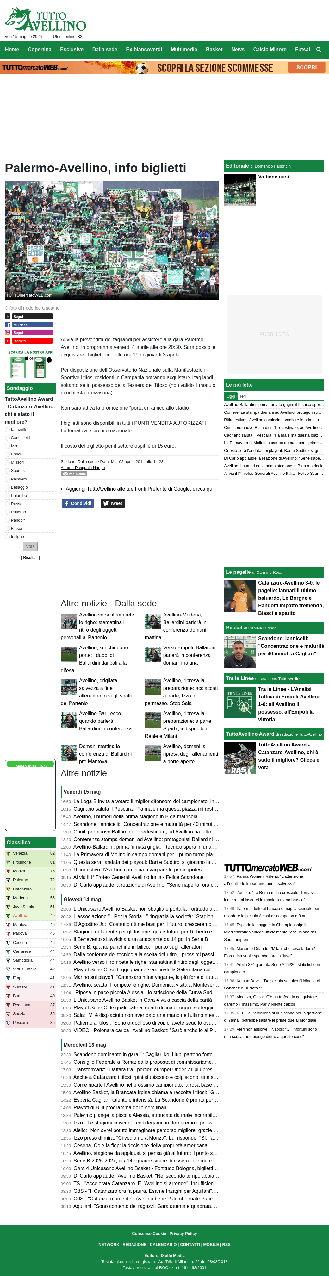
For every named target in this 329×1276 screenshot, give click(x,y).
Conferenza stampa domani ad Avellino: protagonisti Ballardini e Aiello (152, 839)
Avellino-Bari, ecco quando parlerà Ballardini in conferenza (105, 721)
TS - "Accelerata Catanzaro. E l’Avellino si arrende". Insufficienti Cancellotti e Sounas (168, 1183)
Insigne (17, 536)
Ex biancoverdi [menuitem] (144, 49)
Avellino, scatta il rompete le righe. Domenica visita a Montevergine (148, 985)
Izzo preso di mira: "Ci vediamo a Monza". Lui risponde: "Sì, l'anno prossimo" (160, 1138)
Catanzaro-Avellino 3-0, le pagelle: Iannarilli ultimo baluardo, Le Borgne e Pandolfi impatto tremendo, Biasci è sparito (291, 598)
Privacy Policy (183, 1233)
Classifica (18, 842)
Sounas (18, 470)
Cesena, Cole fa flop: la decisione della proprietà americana (141, 1145)
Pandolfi (18, 520)
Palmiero (19, 479)
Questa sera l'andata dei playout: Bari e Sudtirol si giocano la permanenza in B (162, 862)
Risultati (30, 557)
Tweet (112, 503)
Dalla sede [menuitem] (104, 49)
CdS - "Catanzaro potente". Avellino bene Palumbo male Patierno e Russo (157, 1198)
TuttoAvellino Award (250, 734)
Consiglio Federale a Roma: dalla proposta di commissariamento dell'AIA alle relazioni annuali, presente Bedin (197, 1062)
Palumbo (19, 495)
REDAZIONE (134, 1244)
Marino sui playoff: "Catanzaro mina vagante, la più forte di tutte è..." (150, 977)
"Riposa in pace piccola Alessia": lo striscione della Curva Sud (143, 992)
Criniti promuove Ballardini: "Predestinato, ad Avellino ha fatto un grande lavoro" (163, 831)
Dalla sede (87, 461)
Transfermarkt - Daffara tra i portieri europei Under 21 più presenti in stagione (159, 1069)
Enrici (16, 454)
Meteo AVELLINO (31, 766)
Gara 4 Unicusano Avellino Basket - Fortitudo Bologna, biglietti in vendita (155, 1168)
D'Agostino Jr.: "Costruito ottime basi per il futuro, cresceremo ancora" (152, 924)
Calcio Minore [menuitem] (270, 49)
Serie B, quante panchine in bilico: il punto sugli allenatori (138, 947)
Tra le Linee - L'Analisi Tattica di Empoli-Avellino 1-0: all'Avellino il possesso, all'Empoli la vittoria (289, 704)
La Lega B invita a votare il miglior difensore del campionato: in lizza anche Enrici (164, 801)
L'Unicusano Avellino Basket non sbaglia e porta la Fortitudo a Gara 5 (151, 909)
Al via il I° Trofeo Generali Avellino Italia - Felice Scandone (138, 877)
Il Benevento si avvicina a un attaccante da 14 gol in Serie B (141, 939)
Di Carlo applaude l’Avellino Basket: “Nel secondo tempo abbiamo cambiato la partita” (170, 1176)
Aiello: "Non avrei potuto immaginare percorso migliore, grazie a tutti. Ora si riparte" (166, 1130)
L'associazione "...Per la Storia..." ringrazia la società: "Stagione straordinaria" (161, 916)
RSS (226, 1244)
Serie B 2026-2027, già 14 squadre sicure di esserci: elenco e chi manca (155, 1160)
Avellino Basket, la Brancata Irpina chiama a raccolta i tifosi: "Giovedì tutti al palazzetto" (171, 1092)
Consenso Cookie (149, 1233)
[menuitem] (319, 49)
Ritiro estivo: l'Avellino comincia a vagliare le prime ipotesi (138, 869)
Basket (234, 627)
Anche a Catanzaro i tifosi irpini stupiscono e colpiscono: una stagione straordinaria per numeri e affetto (189, 1077)
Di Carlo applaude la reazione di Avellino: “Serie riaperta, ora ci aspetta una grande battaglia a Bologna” (190, 885)
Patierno (18, 512)
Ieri (243, 396)
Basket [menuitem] (214, 49)
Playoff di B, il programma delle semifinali (120, 1107)
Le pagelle (238, 572)
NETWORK (108, 1244)
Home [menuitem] (12, 49)
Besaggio (19, 487)
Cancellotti (20, 437)
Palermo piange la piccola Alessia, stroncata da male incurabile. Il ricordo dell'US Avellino (174, 1115)
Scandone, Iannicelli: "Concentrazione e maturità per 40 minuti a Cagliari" (156, 824)
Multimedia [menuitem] (184, 49)
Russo (16, 503)
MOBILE (211, 1244)
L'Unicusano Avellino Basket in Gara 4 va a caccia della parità (143, 1000)
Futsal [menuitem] (302, 49)
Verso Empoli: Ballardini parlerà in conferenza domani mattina (190, 655)
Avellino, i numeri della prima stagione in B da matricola (135, 816)
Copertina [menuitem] (40, 49)
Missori (17, 462)
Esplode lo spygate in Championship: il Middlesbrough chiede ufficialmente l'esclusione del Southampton (270, 932)
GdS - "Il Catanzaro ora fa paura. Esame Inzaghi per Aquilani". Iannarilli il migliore (165, 1191)
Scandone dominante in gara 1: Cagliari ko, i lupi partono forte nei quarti (154, 1054)
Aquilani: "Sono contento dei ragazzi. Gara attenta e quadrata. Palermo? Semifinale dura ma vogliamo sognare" (198, 1206)
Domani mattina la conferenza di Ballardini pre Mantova (105, 754)
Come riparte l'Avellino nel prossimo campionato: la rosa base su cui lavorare (160, 1084)
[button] (30, 546)
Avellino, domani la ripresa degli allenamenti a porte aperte (190, 754)
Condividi (77, 503)
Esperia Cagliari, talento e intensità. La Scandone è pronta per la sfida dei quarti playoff (171, 1100)
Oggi (231, 396)
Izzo (14, 445)
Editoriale (237, 166)
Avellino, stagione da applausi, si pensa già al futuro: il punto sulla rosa (152, 1153)
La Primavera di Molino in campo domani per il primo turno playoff (147, 854)
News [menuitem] (238, 49)
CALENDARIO (163, 1244)
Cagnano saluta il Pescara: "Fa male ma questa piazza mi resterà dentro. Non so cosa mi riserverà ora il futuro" (199, 809)
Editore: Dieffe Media (164, 1255)
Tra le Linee (240, 678)
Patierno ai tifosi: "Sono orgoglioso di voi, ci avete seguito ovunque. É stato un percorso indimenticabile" (190, 1022)
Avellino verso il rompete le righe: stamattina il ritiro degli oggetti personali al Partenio (168, 962)
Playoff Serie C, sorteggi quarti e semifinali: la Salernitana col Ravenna (153, 969)
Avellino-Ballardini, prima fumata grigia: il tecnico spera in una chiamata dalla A (161, 847)
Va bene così (273, 176)
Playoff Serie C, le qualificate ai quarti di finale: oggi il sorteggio (144, 1007)
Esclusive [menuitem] (72, 49)
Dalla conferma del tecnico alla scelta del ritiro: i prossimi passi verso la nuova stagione (171, 954)
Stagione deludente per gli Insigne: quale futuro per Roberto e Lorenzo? (154, 931)
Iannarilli (18, 429)
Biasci (16, 528)
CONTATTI (190, 1244)
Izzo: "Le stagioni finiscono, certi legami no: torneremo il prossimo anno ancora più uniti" (172, 1122)
